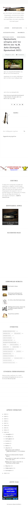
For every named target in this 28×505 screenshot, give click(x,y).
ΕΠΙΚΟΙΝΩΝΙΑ (21, 37)
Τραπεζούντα (16, 346)
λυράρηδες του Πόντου (8, 355)
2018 (5, 421)
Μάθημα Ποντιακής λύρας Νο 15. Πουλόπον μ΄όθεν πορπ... (14, 462)
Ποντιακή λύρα (6, 333)
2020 (5, 416)
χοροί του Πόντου (14, 344)
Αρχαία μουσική (6, 358)
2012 (5, 473)
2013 (5, 432)
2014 (5, 430)
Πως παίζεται (17, 333)
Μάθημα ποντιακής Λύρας (9, 331)
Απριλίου (8, 448)
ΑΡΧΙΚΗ (6, 28)
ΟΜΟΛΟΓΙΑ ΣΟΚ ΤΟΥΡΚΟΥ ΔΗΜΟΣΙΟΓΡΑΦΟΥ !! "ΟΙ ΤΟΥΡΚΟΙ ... (15, 451)
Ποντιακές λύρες (18, 358)
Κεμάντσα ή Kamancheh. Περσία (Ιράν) (14, 455)
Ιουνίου (7, 443)
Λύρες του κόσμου (7, 337)
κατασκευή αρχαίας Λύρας (9, 362)
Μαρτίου (8, 466)
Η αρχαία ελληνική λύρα (8, 349)
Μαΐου (7, 445)
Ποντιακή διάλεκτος (7, 351)
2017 (5, 423)
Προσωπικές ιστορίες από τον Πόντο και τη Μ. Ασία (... (15, 458)
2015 (5, 428)
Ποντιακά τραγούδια (7, 340)
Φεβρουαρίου (9, 468)
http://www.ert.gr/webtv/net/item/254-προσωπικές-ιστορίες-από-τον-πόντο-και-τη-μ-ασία (14, 97)
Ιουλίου (7, 441)
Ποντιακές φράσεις (7, 360)
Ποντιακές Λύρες (13, 286)
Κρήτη (4, 344)
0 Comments (20, 54)
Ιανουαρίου (8, 470)
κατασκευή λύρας (7, 353)
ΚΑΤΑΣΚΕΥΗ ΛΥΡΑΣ (9, 32)
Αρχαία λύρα (6, 346)
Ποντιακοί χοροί (7, 335)
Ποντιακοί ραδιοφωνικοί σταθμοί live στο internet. (15, 293)
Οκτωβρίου (8, 436)
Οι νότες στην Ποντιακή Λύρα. (16, 300)
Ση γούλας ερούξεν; (13, 313)
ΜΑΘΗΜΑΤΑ (21, 32)
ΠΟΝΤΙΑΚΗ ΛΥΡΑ (17, 28)
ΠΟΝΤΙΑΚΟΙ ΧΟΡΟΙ (8, 37)
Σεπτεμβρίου (9, 439)
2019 (5, 418)
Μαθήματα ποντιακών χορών (9, 342)
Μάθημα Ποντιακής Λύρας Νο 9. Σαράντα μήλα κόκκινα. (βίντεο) (16, 308)
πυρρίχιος (19, 351)
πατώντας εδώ (12, 378)
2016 (5, 425)
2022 (5, 414)
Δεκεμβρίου (8, 434)
